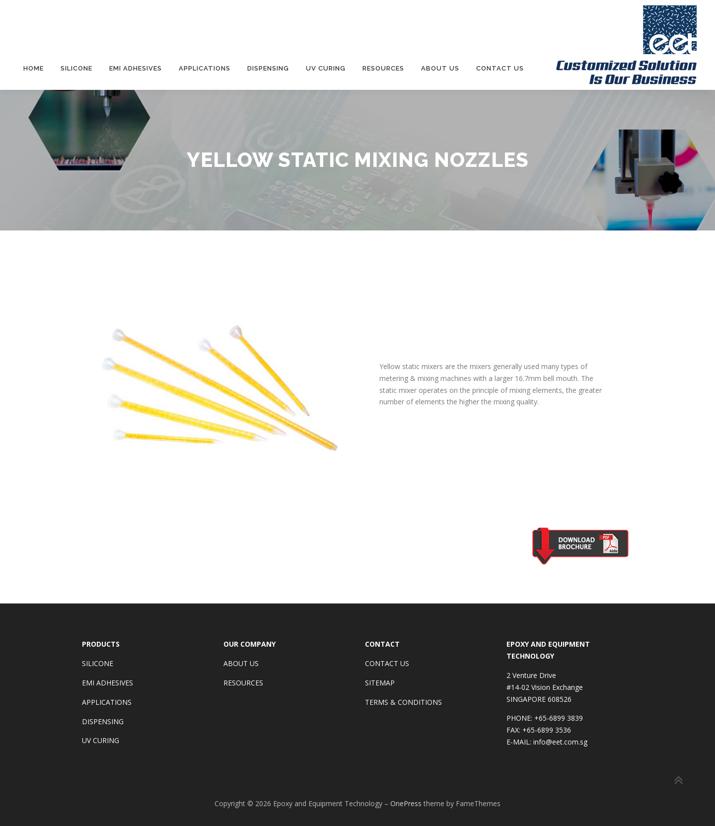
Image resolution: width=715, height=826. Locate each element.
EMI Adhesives (135, 68)
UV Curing (326, 68)
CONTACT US (387, 663)
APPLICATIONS (107, 701)
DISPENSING (103, 720)
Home (33, 68)
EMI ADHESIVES (107, 682)
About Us (440, 68)
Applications (204, 68)
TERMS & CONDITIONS (403, 701)
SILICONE (97, 663)
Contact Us (500, 68)
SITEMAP (380, 682)
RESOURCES (243, 682)
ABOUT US (241, 663)
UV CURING (100, 740)
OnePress (406, 803)
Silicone (76, 68)
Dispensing (268, 68)
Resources (383, 68)
